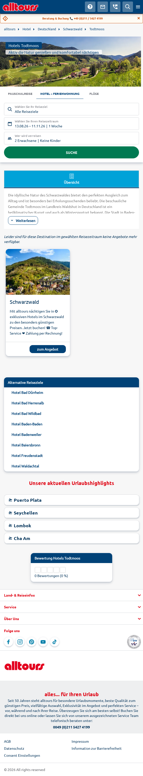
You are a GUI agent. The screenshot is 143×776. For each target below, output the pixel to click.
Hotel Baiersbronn (26, 445)
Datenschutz (14, 748)
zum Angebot (47, 349)
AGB (7, 741)
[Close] (139, 18)
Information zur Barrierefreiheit (97, 748)
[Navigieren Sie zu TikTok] (54, 641)
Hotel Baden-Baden (27, 424)
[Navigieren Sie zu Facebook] (8, 641)
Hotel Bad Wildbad (26, 413)
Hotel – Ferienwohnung (59, 94)
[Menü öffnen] (138, 7)
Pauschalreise (20, 94)
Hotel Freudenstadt (27, 455)
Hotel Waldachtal (25, 466)
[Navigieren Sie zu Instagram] (20, 641)
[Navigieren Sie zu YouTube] (43, 641)
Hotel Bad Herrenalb (28, 403)
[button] (71, 595)
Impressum (80, 741)
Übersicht (71, 178)
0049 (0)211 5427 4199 (71, 727)
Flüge (94, 94)
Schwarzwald (24, 302)
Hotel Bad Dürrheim (27, 392)
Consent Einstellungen (22, 755)
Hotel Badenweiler (26, 434)
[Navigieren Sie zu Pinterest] (31, 641)
